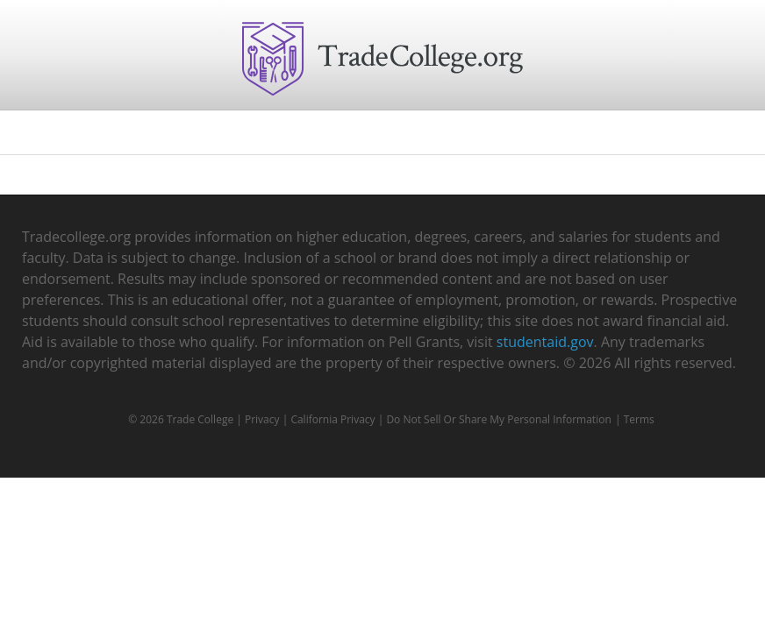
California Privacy (332, 419)
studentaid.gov (545, 341)
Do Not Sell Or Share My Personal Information (498, 419)
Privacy (262, 419)
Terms (639, 419)
